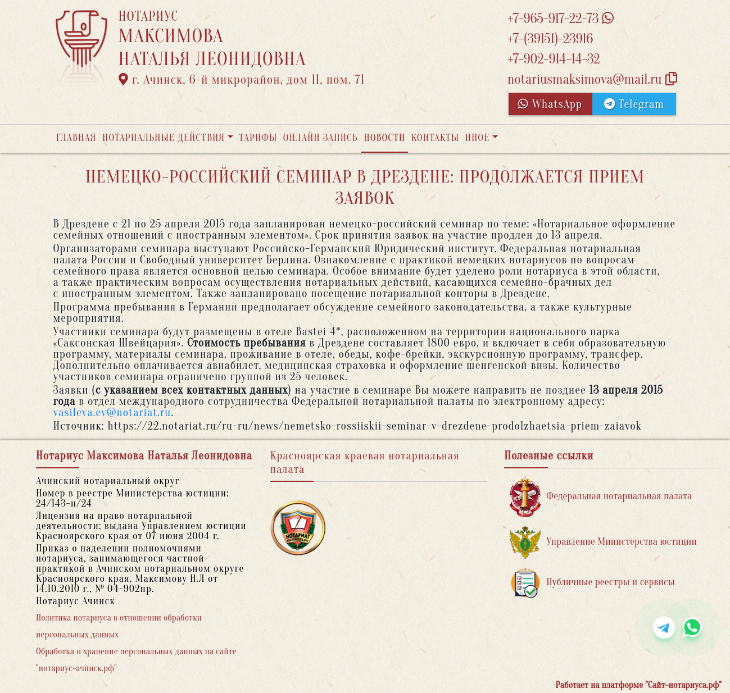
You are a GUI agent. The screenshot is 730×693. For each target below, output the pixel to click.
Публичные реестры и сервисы (592, 582)
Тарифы (258, 138)
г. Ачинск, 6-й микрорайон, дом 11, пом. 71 (242, 79)
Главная (76, 138)
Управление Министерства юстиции (603, 542)
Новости (384, 138)
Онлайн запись (320, 138)
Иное (477, 138)
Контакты (435, 138)
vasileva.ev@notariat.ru (112, 412)
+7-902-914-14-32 (553, 59)
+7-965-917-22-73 (560, 18)
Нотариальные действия (163, 138)
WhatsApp (550, 104)
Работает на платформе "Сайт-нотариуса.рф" (639, 685)
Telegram (634, 104)
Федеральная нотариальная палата (601, 496)
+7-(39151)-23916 (550, 39)
